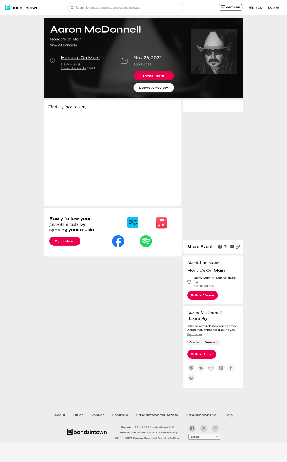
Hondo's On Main (80, 58)
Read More (194, 334)
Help (228, 415)
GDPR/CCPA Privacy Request (136, 438)
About (59, 415)
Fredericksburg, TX (73, 68)
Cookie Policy (168, 432)
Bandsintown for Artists (157, 415)
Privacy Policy (148, 432)
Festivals (120, 415)
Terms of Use (127, 432)
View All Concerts (63, 45)
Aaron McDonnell (95, 29)
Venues (97, 415)
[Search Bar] (125, 7)
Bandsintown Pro (201, 415)
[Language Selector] (204, 437)
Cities (78, 415)
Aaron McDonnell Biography (204, 315)
